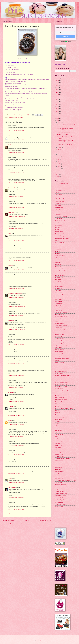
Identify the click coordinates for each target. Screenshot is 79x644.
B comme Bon (58, 203)
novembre (60, 147)
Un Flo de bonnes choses (60, 495)
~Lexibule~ (11, 392)
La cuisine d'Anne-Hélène (60, 332)
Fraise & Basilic (58, 292)
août (59, 154)
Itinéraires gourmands (59, 314)
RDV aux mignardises (59, 460)
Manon (10, 420)
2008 (57, 120)
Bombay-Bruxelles (59, 212)
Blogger (42, 640)
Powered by (65, 41)
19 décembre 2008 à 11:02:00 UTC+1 (16, 228)
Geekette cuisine (58, 299)
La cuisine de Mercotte (60, 340)
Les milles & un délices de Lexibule (63, 375)
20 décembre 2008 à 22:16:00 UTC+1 (16, 401)
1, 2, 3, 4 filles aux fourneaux (61, 183)
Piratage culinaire (58, 449)
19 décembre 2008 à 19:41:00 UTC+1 (16, 288)
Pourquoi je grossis (59, 452)
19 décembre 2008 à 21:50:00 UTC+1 (16, 306)
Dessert (15, 117)
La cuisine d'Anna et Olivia (61, 329)
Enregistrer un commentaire (13, 513)
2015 (57, 104)
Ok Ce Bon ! (57, 425)
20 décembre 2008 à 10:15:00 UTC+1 (16, 344)
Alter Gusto (57, 192)
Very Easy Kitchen (59, 506)
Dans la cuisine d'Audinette (61, 271)
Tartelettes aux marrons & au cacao (65, 132)
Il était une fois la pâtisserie (61, 312)
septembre (60, 152)
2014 (57, 106)
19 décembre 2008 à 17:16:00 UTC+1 (16, 279)
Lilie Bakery (57, 395)
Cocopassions (58, 244)
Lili (9, 135)
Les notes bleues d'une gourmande (62, 377)
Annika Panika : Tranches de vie (62, 196)
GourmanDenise (58, 301)
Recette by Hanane (59, 462)
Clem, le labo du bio (59, 242)
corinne (10, 478)
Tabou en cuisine (58, 482)
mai (59, 161)
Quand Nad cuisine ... (59, 456)
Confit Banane (58, 247)
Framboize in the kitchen (60, 294)
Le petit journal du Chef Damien (62, 358)
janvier (59, 171)
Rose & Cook (58, 469)
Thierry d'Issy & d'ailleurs (60, 484)
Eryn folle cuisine (58, 281)
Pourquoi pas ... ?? (59, 454)
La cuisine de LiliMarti (60, 338)
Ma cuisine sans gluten (60, 397)
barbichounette (12, 187)
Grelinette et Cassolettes (60, 305)
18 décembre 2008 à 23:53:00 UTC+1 (16, 163)
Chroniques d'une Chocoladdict (61, 238)
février (59, 168)
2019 (57, 94)
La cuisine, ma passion (60, 343)
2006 (57, 176)
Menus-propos (58, 414)
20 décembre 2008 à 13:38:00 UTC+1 (16, 363)
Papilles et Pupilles (59, 434)
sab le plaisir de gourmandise (15, 293)
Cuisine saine (58, 266)
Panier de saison (58, 430)
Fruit (19, 117)
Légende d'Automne (59, 362)
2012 (57, 111)
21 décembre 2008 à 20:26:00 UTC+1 (16, 454)
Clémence (10, 265)
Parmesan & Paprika (59, 441)
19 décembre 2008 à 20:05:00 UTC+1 (16, 297)
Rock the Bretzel (58, 467)
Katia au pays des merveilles (61, 325)
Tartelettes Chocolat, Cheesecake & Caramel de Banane (65, 141)
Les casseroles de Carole (60, 364)
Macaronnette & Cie (59, 401)
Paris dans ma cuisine (59, 439)
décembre (60, 122)
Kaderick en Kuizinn (59, 323)
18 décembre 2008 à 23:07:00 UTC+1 (16, 152)
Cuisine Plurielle (58, 264)
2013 (57, 108)
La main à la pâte (58, 347)
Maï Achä (57, 406)
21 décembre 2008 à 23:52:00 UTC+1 (16, 464)
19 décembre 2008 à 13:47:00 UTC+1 (16, 250)
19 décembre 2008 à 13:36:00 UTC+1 (16, 241)
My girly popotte (58, 419)
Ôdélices (56, 423)
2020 (57, 92)
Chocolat (11, 117)
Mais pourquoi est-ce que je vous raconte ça (64, 408)
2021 (57, 89)
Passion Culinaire (58, 443)
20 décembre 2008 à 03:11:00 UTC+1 (16, 329)
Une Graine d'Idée (59, 502)
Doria (9, 145)
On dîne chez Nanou (59, 428)
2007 (57, 174)
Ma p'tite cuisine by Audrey (61, 399)
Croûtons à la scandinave (62, 134)
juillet (59, 156)
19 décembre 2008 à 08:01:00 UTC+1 (16, 172)
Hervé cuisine (58, 308)
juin (59, 159)
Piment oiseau (58, 447)
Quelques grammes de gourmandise (62, 458)
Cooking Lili (57, 251)
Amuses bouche (58, 194)
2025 (57, 80)
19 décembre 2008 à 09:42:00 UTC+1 (16, 207)
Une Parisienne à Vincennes (61, 504)
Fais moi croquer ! (59, 286)
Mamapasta (57, 410)
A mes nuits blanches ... (60, 190)
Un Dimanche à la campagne (61, 493)
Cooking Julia (58, 249)
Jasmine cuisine (58, 318)
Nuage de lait (58, 421)
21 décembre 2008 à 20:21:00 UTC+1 (16, 445)
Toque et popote (58, 486)
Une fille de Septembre (60, 500)
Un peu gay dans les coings (61, 497)
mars (59, 166)
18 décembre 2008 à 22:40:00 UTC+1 (16, 130)
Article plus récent (8, 520)
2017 (57, 99)
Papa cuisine (57, 432)
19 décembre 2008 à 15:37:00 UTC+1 (16, 270)
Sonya (9, 233)
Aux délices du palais (59, 201)
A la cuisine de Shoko (59, 188)
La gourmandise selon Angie (61, 345)
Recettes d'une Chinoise (60, 465)
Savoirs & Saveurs (59, 478)
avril (59, 164)
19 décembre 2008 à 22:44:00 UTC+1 (16, 315)
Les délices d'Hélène (59, 369)
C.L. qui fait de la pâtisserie (61, 216)
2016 (57, 101)
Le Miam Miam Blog (59, 353)
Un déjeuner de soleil (59, 491)
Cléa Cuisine (57, 240)
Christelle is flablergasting (60, 236)
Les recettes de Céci (59, 388)
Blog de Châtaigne (59, 207)
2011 (57, 113)
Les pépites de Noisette (60, 380)
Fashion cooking (58, 288)
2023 (57, 85)
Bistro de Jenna (58, 205)
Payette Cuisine (58, 445)
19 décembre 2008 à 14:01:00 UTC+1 (16, 260)
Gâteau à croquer (58, 297)
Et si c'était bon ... (59, 284)
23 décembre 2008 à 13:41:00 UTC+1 (16, 482)
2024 (57, 82)
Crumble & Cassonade (60, 260)
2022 (57, 87)
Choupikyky (11, 320)
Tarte (21, 117)
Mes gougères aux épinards (61, 417)
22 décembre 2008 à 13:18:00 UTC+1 (16, 473)
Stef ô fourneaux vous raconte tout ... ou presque (65, 480)
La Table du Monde (59, 351)
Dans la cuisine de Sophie (60, 273)
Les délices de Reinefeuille (61, 371)
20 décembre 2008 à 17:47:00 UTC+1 (16, 375)
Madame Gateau (58, 404)
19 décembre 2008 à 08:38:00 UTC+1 (16, 182)
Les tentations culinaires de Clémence (63, 390)
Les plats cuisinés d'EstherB (61, 386)
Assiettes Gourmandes (60, 199)
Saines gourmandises (59, 471)
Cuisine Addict (58, 262)
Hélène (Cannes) (12, 487)
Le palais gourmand (59, 356)
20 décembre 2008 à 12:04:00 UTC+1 (16, 354)
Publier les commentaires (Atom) (16, 523)
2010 (57, 116)
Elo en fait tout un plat (60, 275)
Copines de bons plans (60, 255)
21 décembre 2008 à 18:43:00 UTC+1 (16, 436)
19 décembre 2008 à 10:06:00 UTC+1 (16, 216)
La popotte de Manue (59, 349)
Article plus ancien (45, 520)
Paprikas (56, 436)
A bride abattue (58, 185)
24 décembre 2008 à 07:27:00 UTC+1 (16, 497)
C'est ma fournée (58, 218)
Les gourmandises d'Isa (60, 373)
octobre (59, 149)
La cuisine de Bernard (59, 334)
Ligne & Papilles (58, 393)
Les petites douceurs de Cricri (61, 382)
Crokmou (57, 257)
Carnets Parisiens (58, 223)
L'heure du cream (58, 327)
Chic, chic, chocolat (59, 231)
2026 (57, 78)
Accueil (27, 520)
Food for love (58, 290)
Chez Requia (57, 229)
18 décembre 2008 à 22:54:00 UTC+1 (16, 140)
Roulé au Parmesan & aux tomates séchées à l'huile (65, 129)
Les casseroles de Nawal (60, 367)
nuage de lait (11, 212)
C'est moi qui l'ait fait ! (60, 220)
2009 (57, 118)
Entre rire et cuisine (59, 277)
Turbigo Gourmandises (60, 489)
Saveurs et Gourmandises (60, 476)
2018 (57, 97)
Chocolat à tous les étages (60, 233)
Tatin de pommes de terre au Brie (64, 144)
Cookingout (57, 253)
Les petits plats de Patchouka (61, 384)
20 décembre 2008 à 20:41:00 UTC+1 (16, 387)
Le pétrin (57, 360)
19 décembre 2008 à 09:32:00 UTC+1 (16, 196)
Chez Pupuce (57, 227)
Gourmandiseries (58, 303)
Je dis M (56, 321)
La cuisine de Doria (59, 336)
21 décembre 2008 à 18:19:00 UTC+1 (16, 424)
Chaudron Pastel (58, 225)
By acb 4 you (57, 214)
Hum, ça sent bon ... (59, 310)
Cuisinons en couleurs (59, 268)
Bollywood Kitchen (59, 209)
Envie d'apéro (58, 279)
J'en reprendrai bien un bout (61, 316)
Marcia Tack (57, 412)
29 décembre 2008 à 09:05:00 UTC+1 (16, 509)
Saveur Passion (58, 473)
